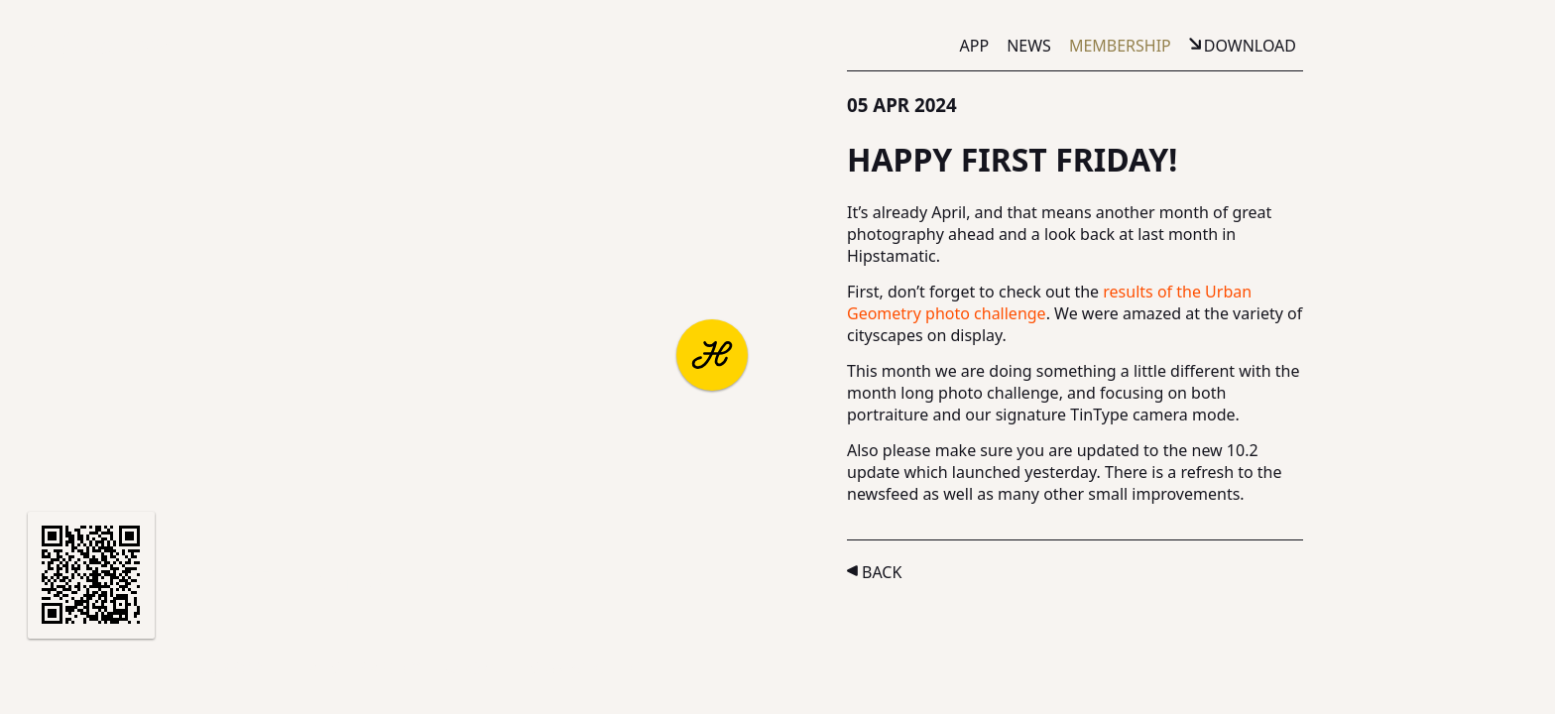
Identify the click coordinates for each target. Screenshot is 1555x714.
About (61, 668)
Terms (315, 668)
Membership (1120, 46)
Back (881, 572)
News (1029, 46)
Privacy (389, 668)
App (975, 46)
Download (1250, 46)
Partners (144, 668)
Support (235, 668)
